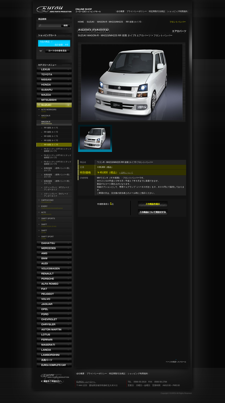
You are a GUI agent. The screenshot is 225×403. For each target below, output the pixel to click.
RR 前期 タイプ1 (51, 136)
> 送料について (126, 173)
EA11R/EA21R (47, 201)
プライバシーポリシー (137, 11)
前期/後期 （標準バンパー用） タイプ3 (57, 182)
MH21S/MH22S (46, 123)
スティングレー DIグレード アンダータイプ (57, 195)
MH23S (45, 117)
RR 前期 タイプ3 (133, 22)
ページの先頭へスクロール (176, 362)
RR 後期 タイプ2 (51, 132)
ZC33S (47, 237)
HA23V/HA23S (46, 213)
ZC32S (48, 219)
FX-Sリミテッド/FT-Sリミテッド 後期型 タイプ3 (57, 163)
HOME (81, 22)
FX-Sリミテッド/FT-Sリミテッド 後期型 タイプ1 (57, 150)
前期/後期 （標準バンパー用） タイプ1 (57, 169)
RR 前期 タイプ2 (51, 140)
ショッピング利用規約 (177, 11)
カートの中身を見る (57, 51)
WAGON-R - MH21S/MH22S (110, 22)
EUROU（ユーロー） (86, 382)
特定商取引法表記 (157, 11)
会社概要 (120, 11)
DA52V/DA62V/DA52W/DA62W (52, 207)
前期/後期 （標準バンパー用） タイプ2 (57, 176)
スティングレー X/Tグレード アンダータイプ (57, 188)
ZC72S (44, 231)
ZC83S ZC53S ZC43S (48, 225)
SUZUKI (90, 22)
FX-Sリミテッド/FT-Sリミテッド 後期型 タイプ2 (57, 156)
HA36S (48, 110)
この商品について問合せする (153, 212)
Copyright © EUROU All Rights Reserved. (176, 393)
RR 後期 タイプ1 (51, 128)
